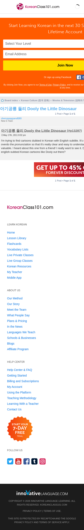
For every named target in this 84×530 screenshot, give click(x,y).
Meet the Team (16, 309)
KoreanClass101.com (53, 504)
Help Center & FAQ (19, 370)
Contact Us (14, 409)
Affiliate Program (18, 349)
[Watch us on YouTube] (18, 461)
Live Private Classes (20, 255)
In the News (15, 326)
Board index (11, 100)
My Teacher (14, 272)
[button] (77, 6)
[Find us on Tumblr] (34, 461)
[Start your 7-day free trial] (20, 429)
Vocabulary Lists (17, 249)
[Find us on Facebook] (26, 461)
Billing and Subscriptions (23, 381)
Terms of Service (50, 522)
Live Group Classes (20, 260)
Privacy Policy (59, 85)
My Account (14, 386)
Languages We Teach (21, 332)
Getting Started (17, 375)
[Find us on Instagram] (42, 461)
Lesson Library (16, 238)
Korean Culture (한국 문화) (35, 100)
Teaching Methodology (21, 398)
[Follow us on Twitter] (10, 461)
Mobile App (14, 277)
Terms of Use (45, 85)
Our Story (13, 304)
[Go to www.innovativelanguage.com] (42, 492)
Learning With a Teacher (23, 403)
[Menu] (6, 6)
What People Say (18, 315)
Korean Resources (19, 266)
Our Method (15, 298)
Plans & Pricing (17, 321)
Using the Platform (19, 392)
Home (11, 232)
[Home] (38, 10)
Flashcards (14, 243)
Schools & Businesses (21, 338)
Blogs (10, 343)
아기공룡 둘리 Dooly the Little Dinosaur (38, 108)
